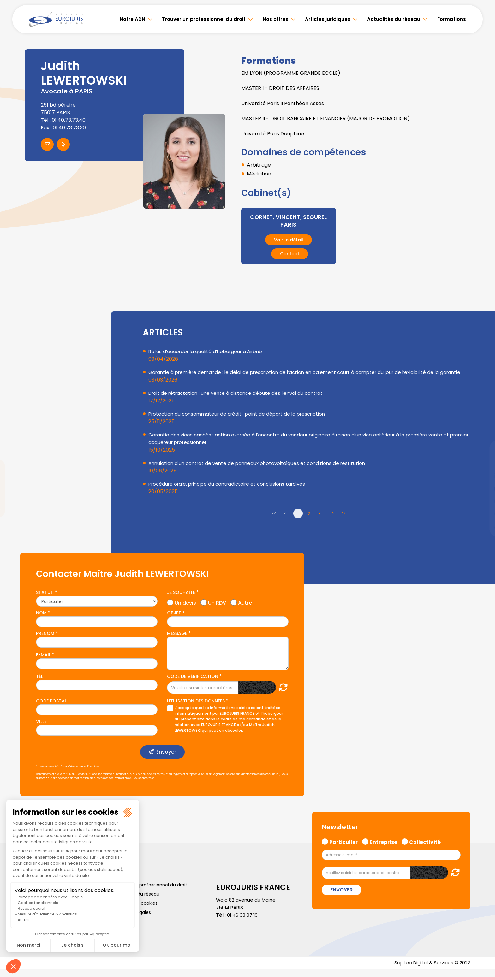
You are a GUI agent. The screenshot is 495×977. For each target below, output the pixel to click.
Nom (41, 620)
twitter (482, 463)
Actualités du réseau (393, 19)
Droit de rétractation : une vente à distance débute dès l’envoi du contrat (239, 400)
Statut (44, 600)
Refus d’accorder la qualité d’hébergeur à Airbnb (208, 351)
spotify (482, 514)
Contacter (47, 144)
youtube (482, 488)
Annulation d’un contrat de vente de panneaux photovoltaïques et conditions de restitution (261, 470)
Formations (451, 19)
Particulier (343, 849)
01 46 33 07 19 (243, 922)
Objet (174, 620)
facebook (482, 451)
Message (177, 641)
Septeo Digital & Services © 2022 (430, 970)
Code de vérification (192, 684)
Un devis (185, 610)
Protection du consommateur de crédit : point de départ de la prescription (241, 421)
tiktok (482, 526)
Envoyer (166, 759)
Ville (41, 729)
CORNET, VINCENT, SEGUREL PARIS (288, 220)
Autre (245, 610)
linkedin (482, 476)
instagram (482, 501)
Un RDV (217, 610)
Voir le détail (288, 240)
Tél (39, 684)
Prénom (45, 641)
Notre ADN (132, 19)
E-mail (43, 662)
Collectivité (425, 849)
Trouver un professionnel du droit (204, 19)
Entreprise (383, 849)
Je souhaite (181, 600)
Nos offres (275, 19)
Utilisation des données (196, 708)
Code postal (51, 708)
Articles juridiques (327, 19)
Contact (289, 254)
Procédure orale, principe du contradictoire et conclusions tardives (231, 491)
